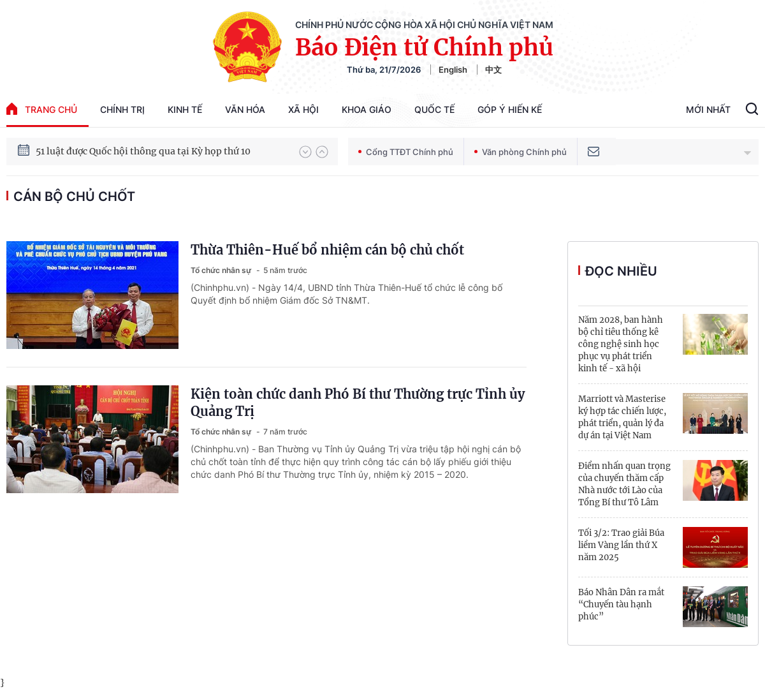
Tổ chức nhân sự (222, 270)
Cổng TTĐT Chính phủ (405, 152)
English (453, 69)
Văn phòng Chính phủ (520, 152)
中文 (493, 69)
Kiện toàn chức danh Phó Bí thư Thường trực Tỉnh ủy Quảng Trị (358, 402)
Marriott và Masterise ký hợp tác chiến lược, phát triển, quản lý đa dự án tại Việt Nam (622, 417)
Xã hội (303, 109)
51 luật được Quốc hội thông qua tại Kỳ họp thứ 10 (143, 156)
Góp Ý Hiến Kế (509, 109)
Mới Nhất (708, 109)
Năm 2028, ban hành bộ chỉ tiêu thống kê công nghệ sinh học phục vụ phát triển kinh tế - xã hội (620, 344)
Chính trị (122, 109)
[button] (305, 151)
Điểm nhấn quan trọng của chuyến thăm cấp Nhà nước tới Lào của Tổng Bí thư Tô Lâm (624, 484)
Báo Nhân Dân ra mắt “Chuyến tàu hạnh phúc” (621, 604)
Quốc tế (434, 109)
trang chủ (41, 109)
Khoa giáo (366, 109)
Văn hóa (245, 109)
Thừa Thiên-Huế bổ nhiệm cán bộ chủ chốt (327, 250)
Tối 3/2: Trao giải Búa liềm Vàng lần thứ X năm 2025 (621, 545)
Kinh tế (185, 109)
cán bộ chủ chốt (74, 196)
